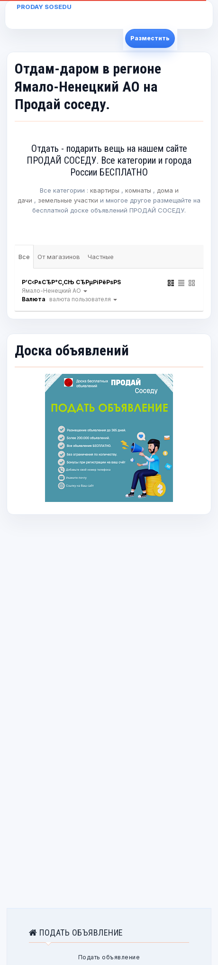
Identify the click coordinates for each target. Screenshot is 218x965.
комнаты (138, 190)
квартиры (104, 190)
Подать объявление (109, 957)
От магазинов (58, 256)
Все (24, 256)
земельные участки (68, 200)
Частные (101, 256)
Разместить (150, 38)
